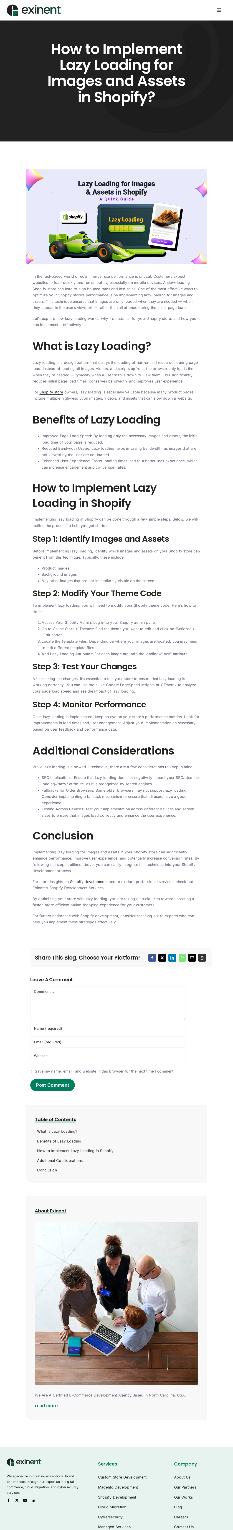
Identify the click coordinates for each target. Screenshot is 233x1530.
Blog (178, 1507)
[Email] (192, 958)
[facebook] (8, 1500)
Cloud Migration (112, 1507)
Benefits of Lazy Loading (59, 1141)
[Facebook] (152, 958)
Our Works (183, 1497)
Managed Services (114, 1527)
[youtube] (25, 1500)
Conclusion (47, 1170)
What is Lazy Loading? (57, 1131)
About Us (182, 1477)
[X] (162, 958)
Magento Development (118, 1487)
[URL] (107, 1055)
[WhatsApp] (182, 958)
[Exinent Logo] (24, 1460)
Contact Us (184, 1527)
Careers (181, 1517)
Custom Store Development (122, 1477)
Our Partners (185, 1487)
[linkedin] (33, 1500)
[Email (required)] (107, 1042)
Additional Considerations (60, 1160)
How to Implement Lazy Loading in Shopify (75, 1150)
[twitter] (17, 1500)
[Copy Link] (202, 958)
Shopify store (51, 392)
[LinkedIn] (172, 958)
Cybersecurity (110, 1517)
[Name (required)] (107, 1028)
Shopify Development (117, 1497)
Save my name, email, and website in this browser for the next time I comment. (105, 1071)
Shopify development (89, 881)
